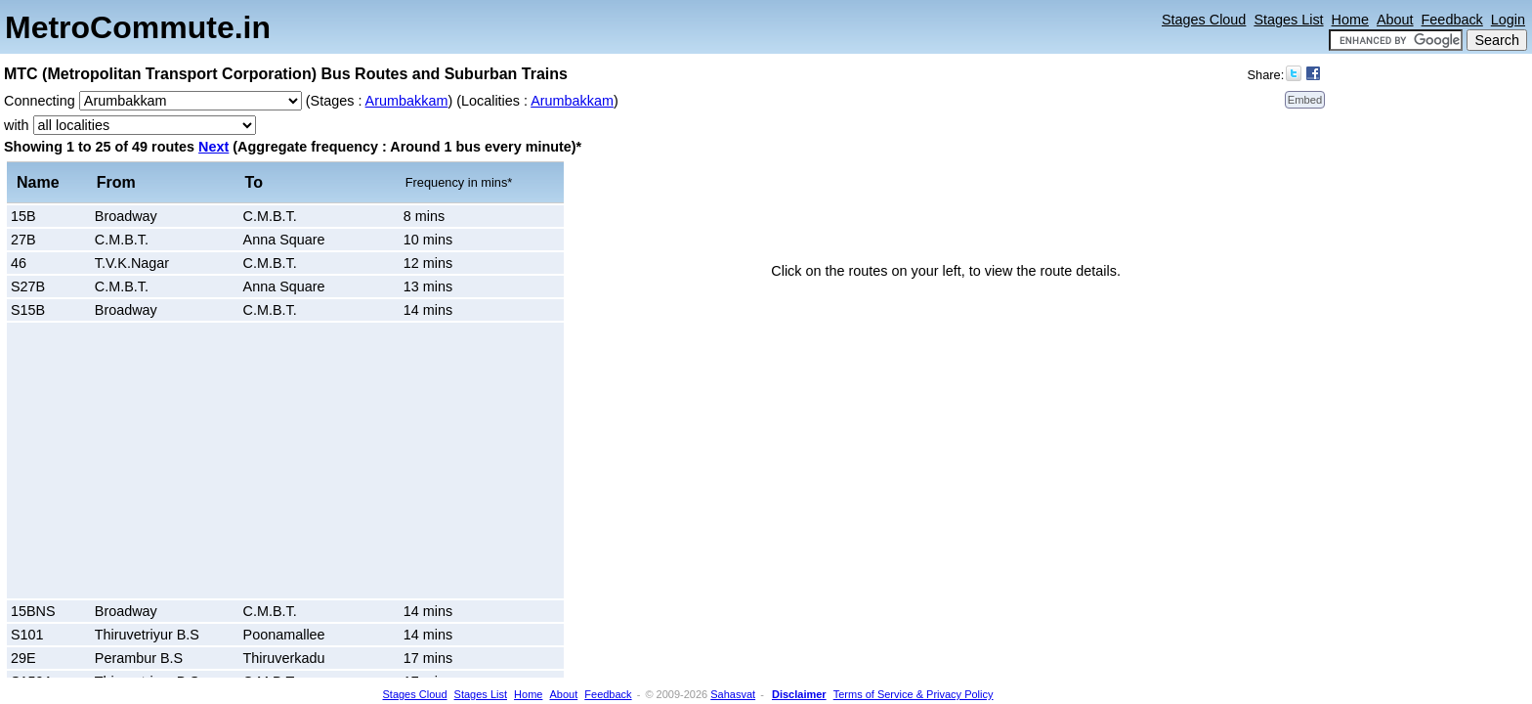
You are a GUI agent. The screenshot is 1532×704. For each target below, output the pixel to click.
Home (1350, 19)
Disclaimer (799, 694)
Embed (1305, 100)
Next (213, 146)
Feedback (1452, 19)
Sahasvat (732, 694)
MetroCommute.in (138, 27)
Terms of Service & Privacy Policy (913, 694)
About (1395, 19)
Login (1508, 19)
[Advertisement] (176, 460)
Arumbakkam (406, 101)
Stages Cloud (1204, 19)
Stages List (1288, 19)
